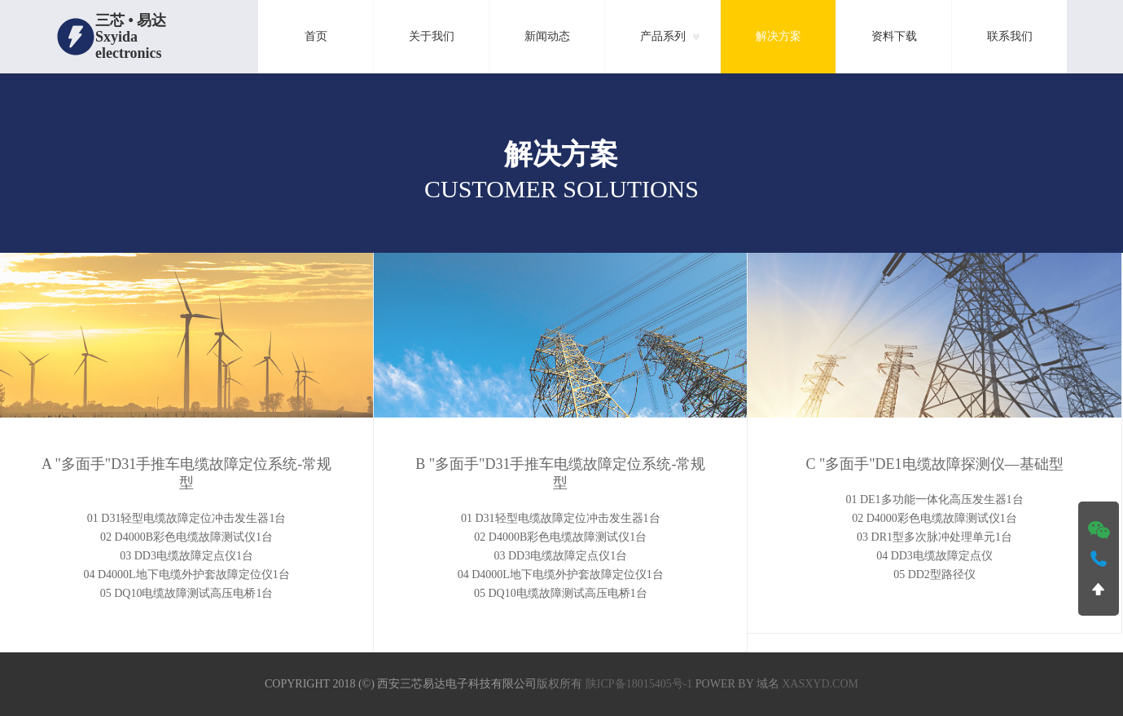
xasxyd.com (820, 684)
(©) (366, 684)
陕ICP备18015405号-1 (639, 684)
